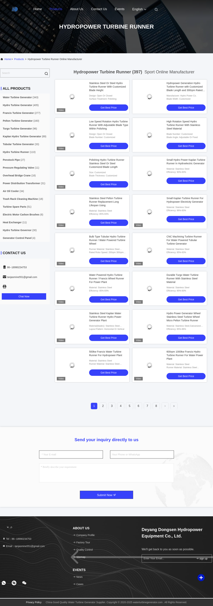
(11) (21, 167)
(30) (20, 230)
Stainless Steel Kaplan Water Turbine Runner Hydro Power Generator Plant (105, 317)
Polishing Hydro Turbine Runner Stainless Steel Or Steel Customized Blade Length (106, 163)
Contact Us (99, 9)
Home (37, 9)
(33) (21, 144)
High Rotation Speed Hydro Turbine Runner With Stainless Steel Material (183, 125)
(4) (19, 238)
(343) (20, 97)
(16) (19, 175)
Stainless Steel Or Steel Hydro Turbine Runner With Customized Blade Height (107, 87)
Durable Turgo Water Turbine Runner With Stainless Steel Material (182, 278)
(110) (19, 152)
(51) (17, 206)
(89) (24, 136)
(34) (13, 191)
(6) (23, 214)
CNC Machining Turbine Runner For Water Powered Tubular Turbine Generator (184, 240)
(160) (21, 120)
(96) (20, 128)
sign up (201, 558)
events (119, 9)
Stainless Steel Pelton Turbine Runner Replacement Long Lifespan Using (105, 202)
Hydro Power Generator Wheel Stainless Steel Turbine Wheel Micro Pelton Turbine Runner (183, 317)
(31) (24, 183)
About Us (76, 9)
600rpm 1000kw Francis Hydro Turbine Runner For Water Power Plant (184, 355)
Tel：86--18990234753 (16, 538)
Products (56, 9)
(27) (14, 159)
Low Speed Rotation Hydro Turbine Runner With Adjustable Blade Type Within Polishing (108, 125)
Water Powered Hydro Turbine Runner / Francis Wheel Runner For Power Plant (106, 278)
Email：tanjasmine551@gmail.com (23, 546)
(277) (21, 113)
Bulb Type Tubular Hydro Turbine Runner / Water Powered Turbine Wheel (107, 240)
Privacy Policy (34, 602)
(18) (23, 199)
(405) (21, 105)
